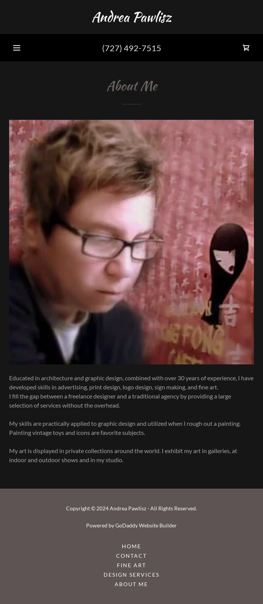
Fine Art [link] (131, 565)
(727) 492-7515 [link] (131, 48)
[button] (16, 47)
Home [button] (131, 546)
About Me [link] (131, 584)
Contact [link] (131, 555)
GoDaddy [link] (126, 525)
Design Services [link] (131, 574)
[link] (131, 17)
